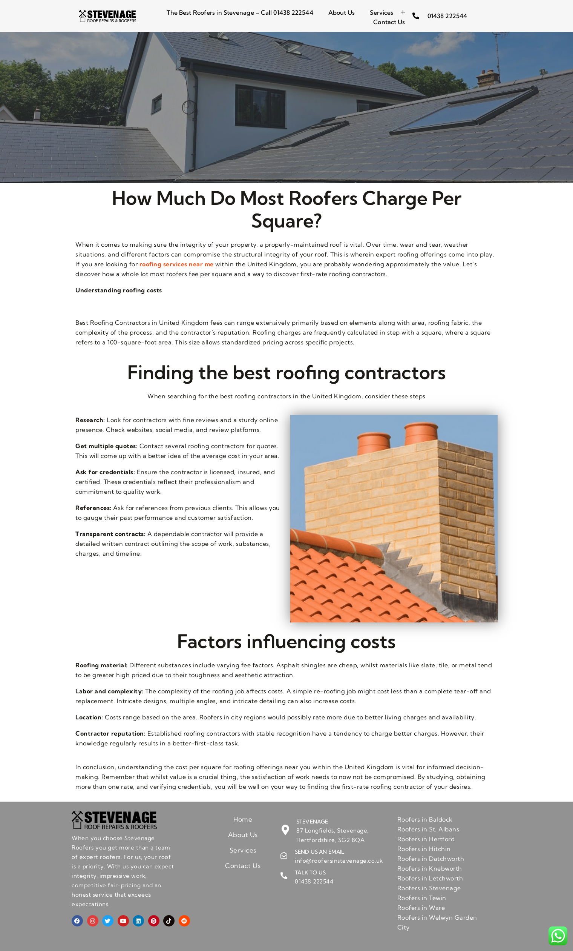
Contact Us (389, 21)
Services (387, 12)
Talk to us (310, 872)
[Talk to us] (283, 876)
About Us (341, 12)
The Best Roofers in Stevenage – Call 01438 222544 (240, 12)
